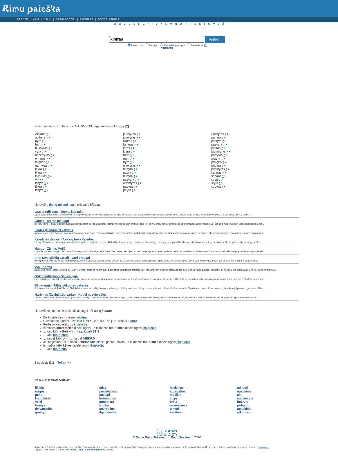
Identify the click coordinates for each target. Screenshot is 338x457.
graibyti (40, 412)
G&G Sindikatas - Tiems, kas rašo (58, 211)
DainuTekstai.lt (182, 437)
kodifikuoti (43, 398)
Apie (36, 19)
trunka (104, 405)
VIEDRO (89, 338)
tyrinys (40, 405)
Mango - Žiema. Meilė (49, 248)
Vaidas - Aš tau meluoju (51, 221)
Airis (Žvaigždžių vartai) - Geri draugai (62, 258)
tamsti (174, 409)
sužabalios (178, 391)
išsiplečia (149, 328)
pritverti (243, 405)
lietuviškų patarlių (96, 449)
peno (38, 395)
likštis (39, 387)
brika (173, 402)
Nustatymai (167, 48)
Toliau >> (63, 362)
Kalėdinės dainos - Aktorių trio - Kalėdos (64, 239)
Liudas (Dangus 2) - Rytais (53, 230)
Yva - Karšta (43, 267)
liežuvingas (107, 398)
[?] (205, 45)
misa (102, 387)
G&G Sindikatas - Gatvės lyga (56, 276)
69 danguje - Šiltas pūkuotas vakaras (61, 285)
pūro (133, 321)
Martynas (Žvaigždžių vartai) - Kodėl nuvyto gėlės (70, 294)
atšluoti (242, 387)
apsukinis (244, 409)
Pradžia (23, 19)
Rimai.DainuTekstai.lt (151, 437)
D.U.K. (47, 19)
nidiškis (175, 395)
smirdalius (107, 409)
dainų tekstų (77, 449)
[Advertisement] (71, 86)
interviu (242, 402)
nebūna (81, 317)
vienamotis (245, 398)
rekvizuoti (244, 412)
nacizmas (177, 387)
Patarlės (86, 19)
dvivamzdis (43, 409)
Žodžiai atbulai (109, 19)
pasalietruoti (108, 391)
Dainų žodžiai (65, 19)
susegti (104, 395)
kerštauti (176, 412)
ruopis (40, 391)
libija (173, 398)
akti (239, 395)
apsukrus (244, 391)
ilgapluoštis (107, 412)
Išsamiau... (263, 447)
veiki (38, 402)
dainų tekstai (58, 204)
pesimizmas (178, 405)
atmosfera (106, 402)
